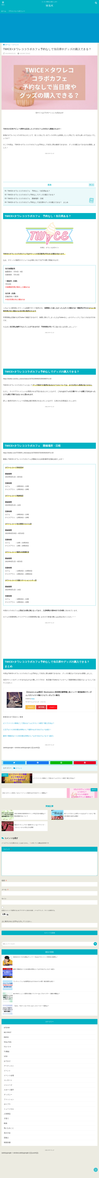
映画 (5, 1123)
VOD (5, 1056)
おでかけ (7, 1061)
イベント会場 (9, 1075)
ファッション (9, 1099)
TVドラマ (7, 1046)
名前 (4, 880)
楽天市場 (41, 707)
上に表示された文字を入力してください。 (17, 921)
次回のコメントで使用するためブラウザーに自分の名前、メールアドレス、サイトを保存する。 (29, 910)
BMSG (6, 1037)
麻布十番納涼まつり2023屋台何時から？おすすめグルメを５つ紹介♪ (28, 735)
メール (5, 889)
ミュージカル (9, 1109)
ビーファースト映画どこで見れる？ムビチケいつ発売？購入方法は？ (28, 723)
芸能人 (6, 1137)
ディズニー (8, 1094)
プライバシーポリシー (16, 11)
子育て (6, 1118)
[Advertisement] (49, 28)
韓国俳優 (7, 1142)
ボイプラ (7, 1104)
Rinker (33, 698)
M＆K (49, 5)
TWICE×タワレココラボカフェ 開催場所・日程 (25, 198)
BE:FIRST (7, 1032)
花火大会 (7, 1132)
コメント (7, 849)
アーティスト (9, 1065)
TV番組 (6, 1051)
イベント (15, 45)
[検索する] (95, 943)
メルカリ (52, 707)
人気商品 (7, 1113)
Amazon (30, 707)
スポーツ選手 (9, 1089)
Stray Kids (7, 1042)
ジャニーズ (8, 1085)
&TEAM (7, 1027)
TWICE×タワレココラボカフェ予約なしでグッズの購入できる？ (31, 195)
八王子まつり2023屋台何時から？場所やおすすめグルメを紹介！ (27, 729)
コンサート (8, 1080)
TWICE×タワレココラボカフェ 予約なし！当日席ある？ (28, 191)
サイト (4, 898)
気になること (9, 1128)
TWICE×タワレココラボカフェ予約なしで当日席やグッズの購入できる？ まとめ (37, 202)
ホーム (3, 11)
